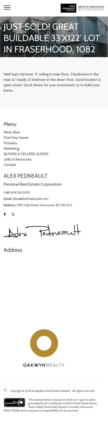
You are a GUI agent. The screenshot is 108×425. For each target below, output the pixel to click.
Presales (10, 143)
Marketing (11, 148)
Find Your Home (16, 137)
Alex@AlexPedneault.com (30, 199)
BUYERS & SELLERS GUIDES (26, 154)
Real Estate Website (58, 390)
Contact (10, 165)
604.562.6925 (20, 192)
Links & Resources (17, 159)
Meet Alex (12, 132)
